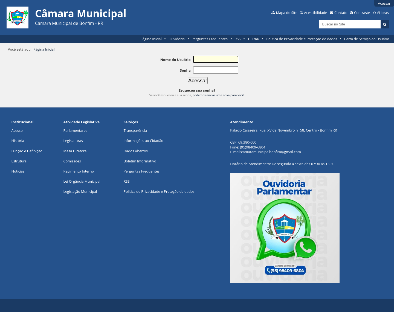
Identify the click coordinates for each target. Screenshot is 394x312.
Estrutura (19, 161)
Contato (340, 12)
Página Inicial (151, 38)
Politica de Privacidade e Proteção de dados (301, 38)
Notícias (18, 171)
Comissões (72, 161)
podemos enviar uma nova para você (218, 95)
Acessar (384, 3)
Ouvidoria (177, 38)
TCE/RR (253, 38)
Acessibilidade (315, 12)
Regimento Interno (78, 171)
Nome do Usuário (175, 59)
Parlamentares (75, 130)
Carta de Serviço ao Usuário (366, 38)
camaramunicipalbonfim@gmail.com (271, 151)
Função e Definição (26, 150)
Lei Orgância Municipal (81, 181)
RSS (237, 38)
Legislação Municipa (79, 191)
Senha (185, 70)
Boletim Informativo (140, 161)
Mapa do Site (286, 12)
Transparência (135, 130)
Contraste (362, 12)
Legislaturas (73, 140)
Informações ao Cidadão (143, 140)
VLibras (383, 12)
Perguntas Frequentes (209, 38)
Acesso (17, 130)
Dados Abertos (136, 150)
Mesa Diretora (75, 150)
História (17, 140)
